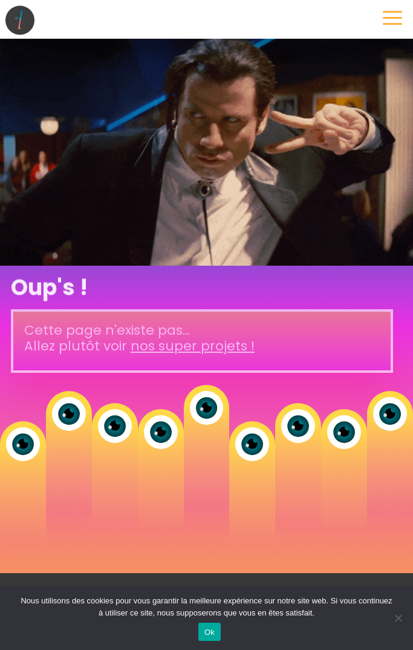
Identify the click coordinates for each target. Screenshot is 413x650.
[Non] (398, 618)
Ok (209, 632)
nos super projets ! (193, 345)
